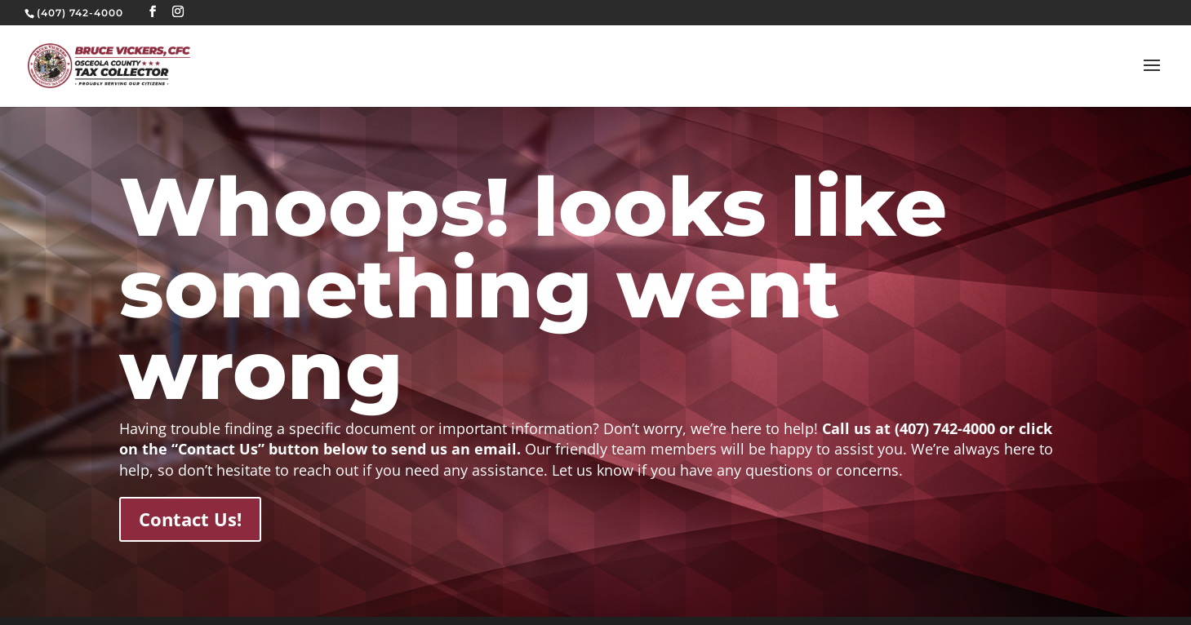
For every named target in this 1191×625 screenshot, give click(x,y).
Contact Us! (190, 519)
